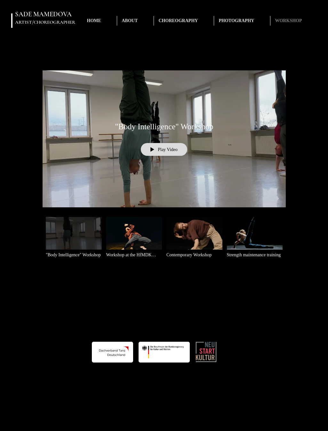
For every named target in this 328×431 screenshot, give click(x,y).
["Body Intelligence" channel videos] (164, 241)
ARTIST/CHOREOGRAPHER (45, 22)
